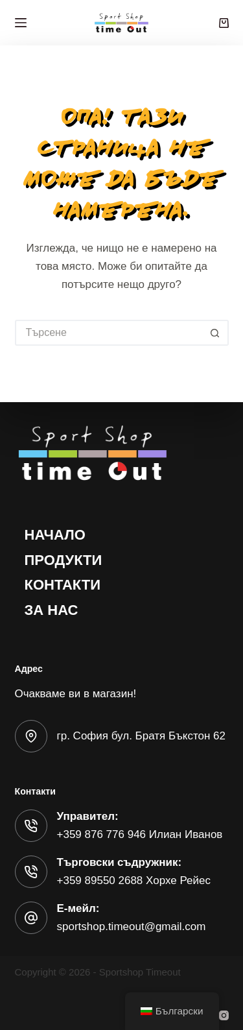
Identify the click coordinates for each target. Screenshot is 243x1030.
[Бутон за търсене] (216, 333)
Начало (55, 535)
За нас (51, 610)
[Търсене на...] (109, 333)
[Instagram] (224, 1015)
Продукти (63, 560)
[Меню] (21, 23)
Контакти (63, 585)
